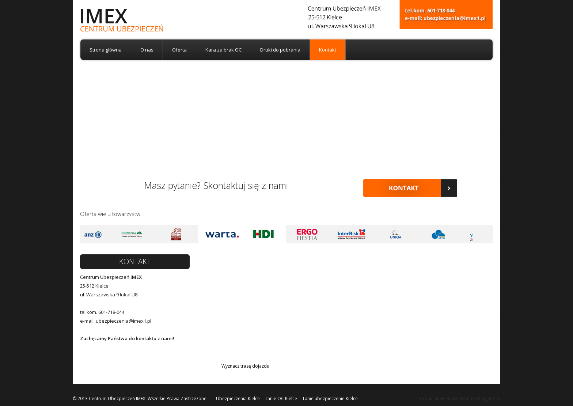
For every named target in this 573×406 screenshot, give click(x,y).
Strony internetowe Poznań (447, 398)
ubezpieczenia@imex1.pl (123, 321)
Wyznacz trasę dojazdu (245, 366)
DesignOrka (488, 398)
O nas (146, 49)
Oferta (179, 49)
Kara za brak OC (223, 49)
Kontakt (327, 49)
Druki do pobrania (280, 49)
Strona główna (106, 49)
